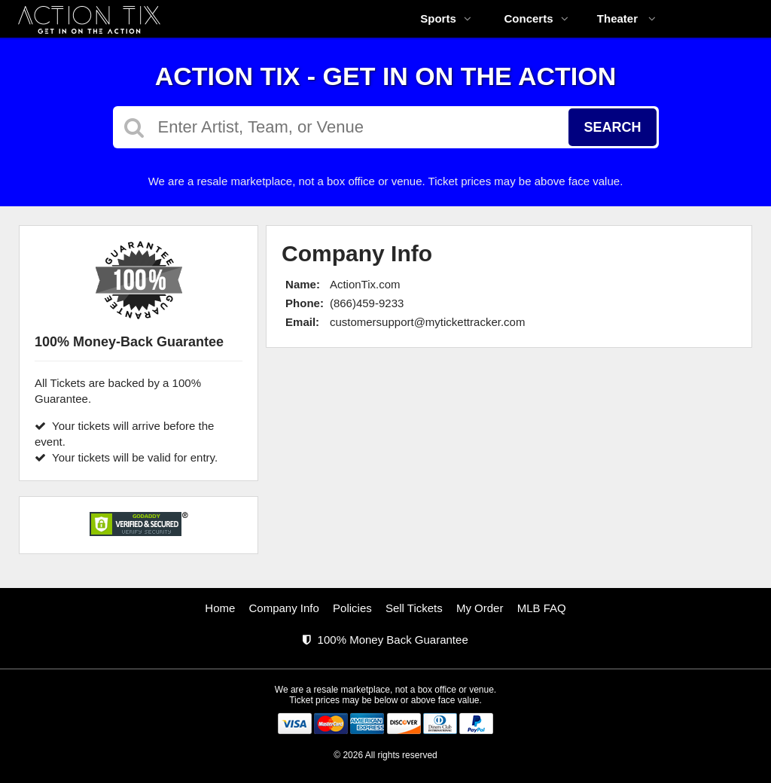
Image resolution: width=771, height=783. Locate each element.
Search (612, 127)
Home (220, 608)
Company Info (284, 608)
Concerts (536, 18)
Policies (352, 608)
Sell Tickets (414, 608)
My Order (480, 608)
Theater (626, 18)
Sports (445, 18)
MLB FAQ (541, 608)
